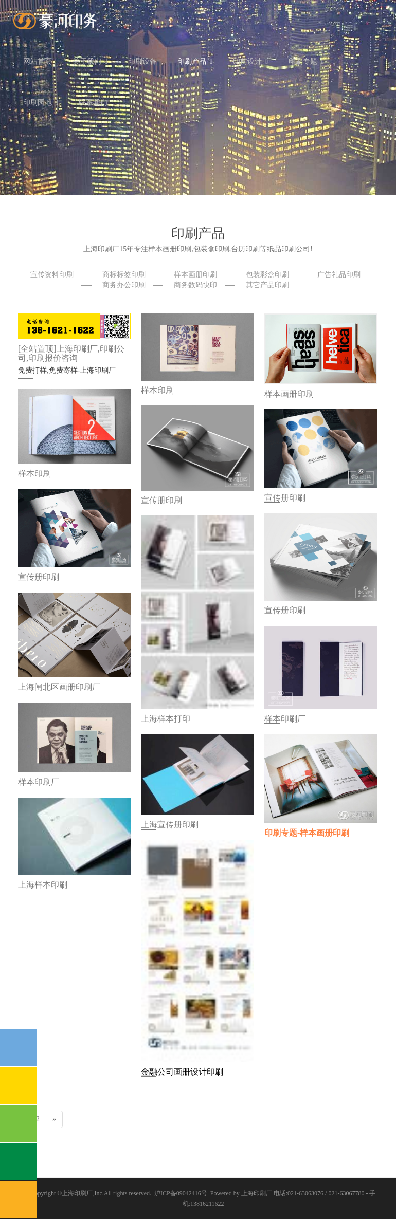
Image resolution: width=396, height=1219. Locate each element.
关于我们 (90, 61)
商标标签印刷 (124, 275)
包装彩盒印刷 (267, 275)
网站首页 (37, 61)
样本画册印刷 (195, 275)
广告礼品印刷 (339, 275)
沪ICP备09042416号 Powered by (197, 1193)
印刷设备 (142, 61)
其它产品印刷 (267, 285)
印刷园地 (40, 102)
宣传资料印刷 (52, 275)
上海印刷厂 (77, 1193)
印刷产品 (194, 61)
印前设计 (250, 61)
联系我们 (93, 102)
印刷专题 (306, 61)
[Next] (54, 1119)
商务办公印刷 (124, 285)
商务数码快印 (195, 285)
